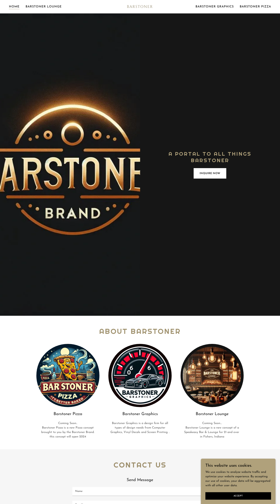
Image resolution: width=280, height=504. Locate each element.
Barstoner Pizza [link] (255, 6)
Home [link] (14, 6)
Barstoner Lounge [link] (44, 6)
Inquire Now (210, 173)
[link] (140, 7)
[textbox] (140, 491)
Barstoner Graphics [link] (214, 6)
